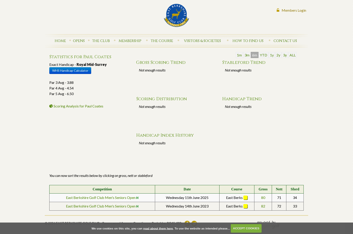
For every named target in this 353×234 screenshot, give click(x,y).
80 (263, 197)
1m (239, 55)
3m (246, 55)
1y (272, 55)
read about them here (158, 228)
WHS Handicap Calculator (70, 70)
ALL (293, 55)
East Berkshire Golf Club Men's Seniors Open (101, 197)
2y (278, 55)
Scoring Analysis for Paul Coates (76, 106)
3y (285, 55)
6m (254, 55)
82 (263, 206)
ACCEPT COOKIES (246, 228)
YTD (263, 55)
